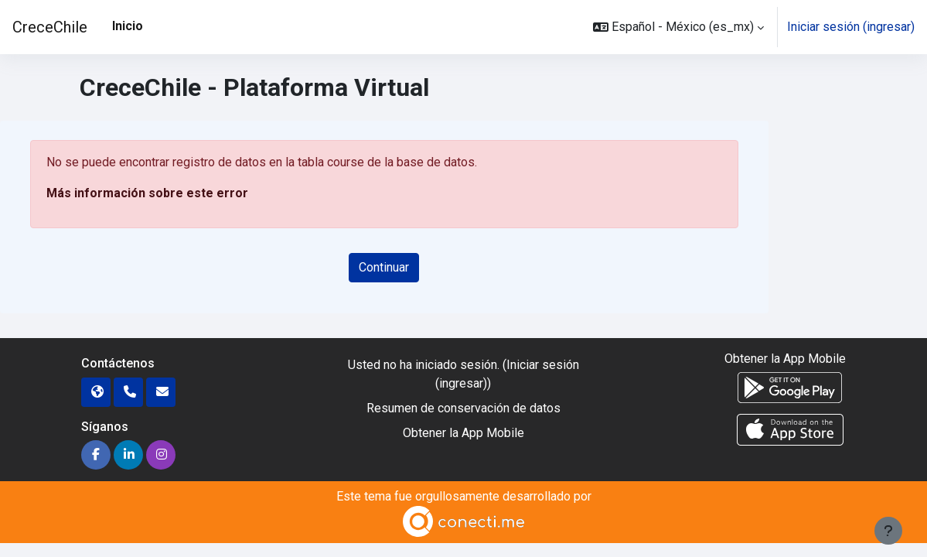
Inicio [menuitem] (127, 26)
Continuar (384, 267)
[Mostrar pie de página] (888, 531)
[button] (678, 27)
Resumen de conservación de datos (463, 408)
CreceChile (49, 27)
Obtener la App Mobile (463, 432)
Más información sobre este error (147, 193)
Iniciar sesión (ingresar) (851, 26)
